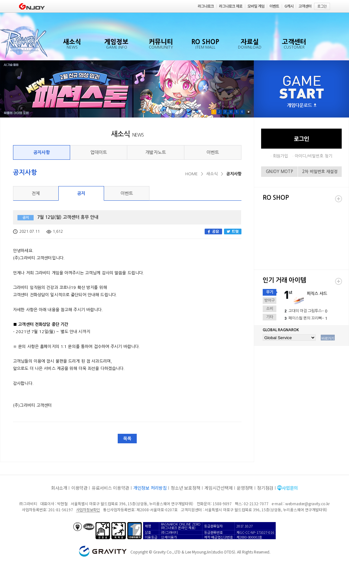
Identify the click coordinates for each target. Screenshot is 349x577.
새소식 (212, 174)
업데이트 (98, 152)
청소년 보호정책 (185, 488)
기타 (269, 317)
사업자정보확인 (88, 509)
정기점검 (265, 488)
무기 (269, 292)
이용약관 (79, 488)
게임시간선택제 (218, 488)
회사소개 (59, 488)
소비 (269, 309)
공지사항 (41, 152)
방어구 (269, 300)
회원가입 (280, 156)
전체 (36, 193)
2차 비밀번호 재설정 (320, 172)
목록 (127, 438)
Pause (248, 112)
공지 (81, 193)
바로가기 (327, 338)
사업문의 (290, 488)
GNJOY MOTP (279, 172)
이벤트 (213, 152)
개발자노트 (155, 152)
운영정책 (245, 488)
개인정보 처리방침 (150, 488)
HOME (191, 174)
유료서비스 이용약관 (110, 488)
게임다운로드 (302, 105)
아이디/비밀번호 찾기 (313, 156)
